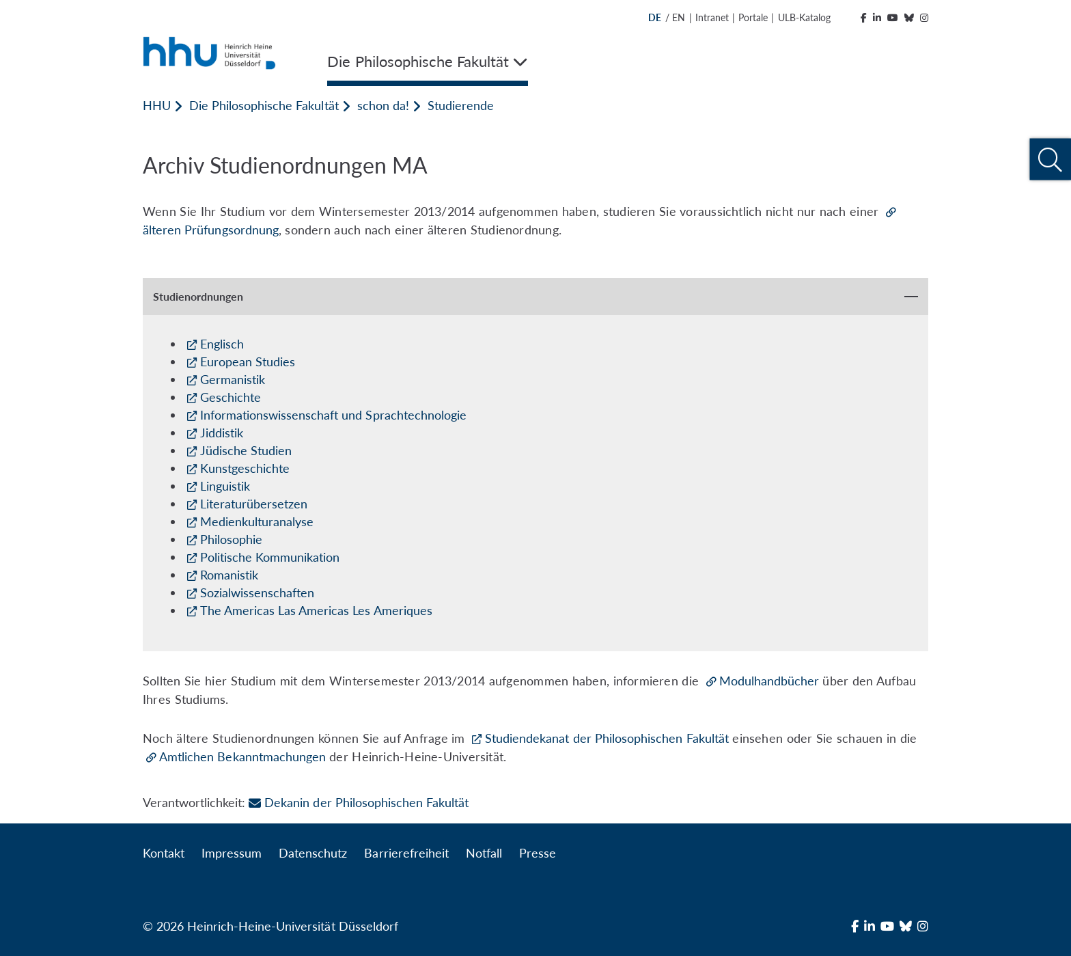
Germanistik (232, 379)
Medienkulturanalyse (257, 521)
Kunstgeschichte (245, 468)
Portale (753, 17)
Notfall (484, 852)
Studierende (461, 105)
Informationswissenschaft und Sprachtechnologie (333, 414)
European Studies (247, 361)
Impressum (231, 852)
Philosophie (231, 539)
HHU (157, 105)
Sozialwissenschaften (257, 592)
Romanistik (229, 574)
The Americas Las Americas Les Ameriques (316, 610)
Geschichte (230, 397)
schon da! (383, 105)
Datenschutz (313, 852)
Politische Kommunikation (269, 556)
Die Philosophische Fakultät (263, 105)
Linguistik (225, 485)
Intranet (712, 17)
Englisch (222, 343)
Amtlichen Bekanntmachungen (242, 756)
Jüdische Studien (246, 450)
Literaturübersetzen (253, 503)
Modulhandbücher (769, 680)
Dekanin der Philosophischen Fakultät (359, 802)
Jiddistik (221, 432)
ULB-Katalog (804, 17)
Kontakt (163, 852)
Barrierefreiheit (406, 852)
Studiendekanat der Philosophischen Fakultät (607, 738)
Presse (537, 852)
